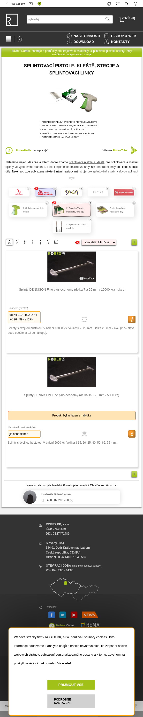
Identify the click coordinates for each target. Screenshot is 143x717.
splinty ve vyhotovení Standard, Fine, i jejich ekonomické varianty (48, 167)
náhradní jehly (107, 167)
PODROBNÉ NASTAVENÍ (62, 701)
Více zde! (64, 663)
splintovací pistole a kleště (87, 162)
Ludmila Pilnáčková (56, 494)
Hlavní (15, 51)
